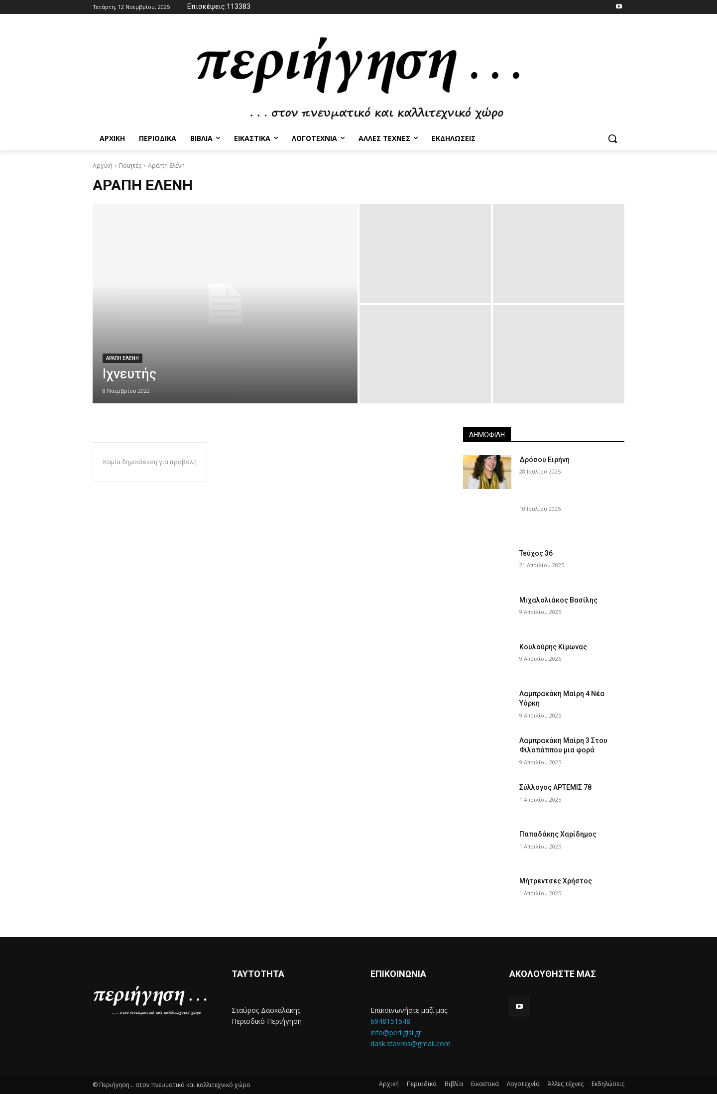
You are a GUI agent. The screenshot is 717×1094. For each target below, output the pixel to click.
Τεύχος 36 (536, 553)
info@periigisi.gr (395, 1032)
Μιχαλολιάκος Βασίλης (558, 600)
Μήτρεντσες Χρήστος (555, 881)
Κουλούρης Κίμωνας (553, 647)
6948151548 (390, 1021)
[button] (612, 138)
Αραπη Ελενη (122, 358)
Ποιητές (130, 165)
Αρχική (103, 165)
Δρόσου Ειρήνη (544, 460)
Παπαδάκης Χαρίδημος (558, 834)
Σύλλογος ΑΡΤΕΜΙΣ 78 (555, 787)
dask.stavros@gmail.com (410, 1043)
